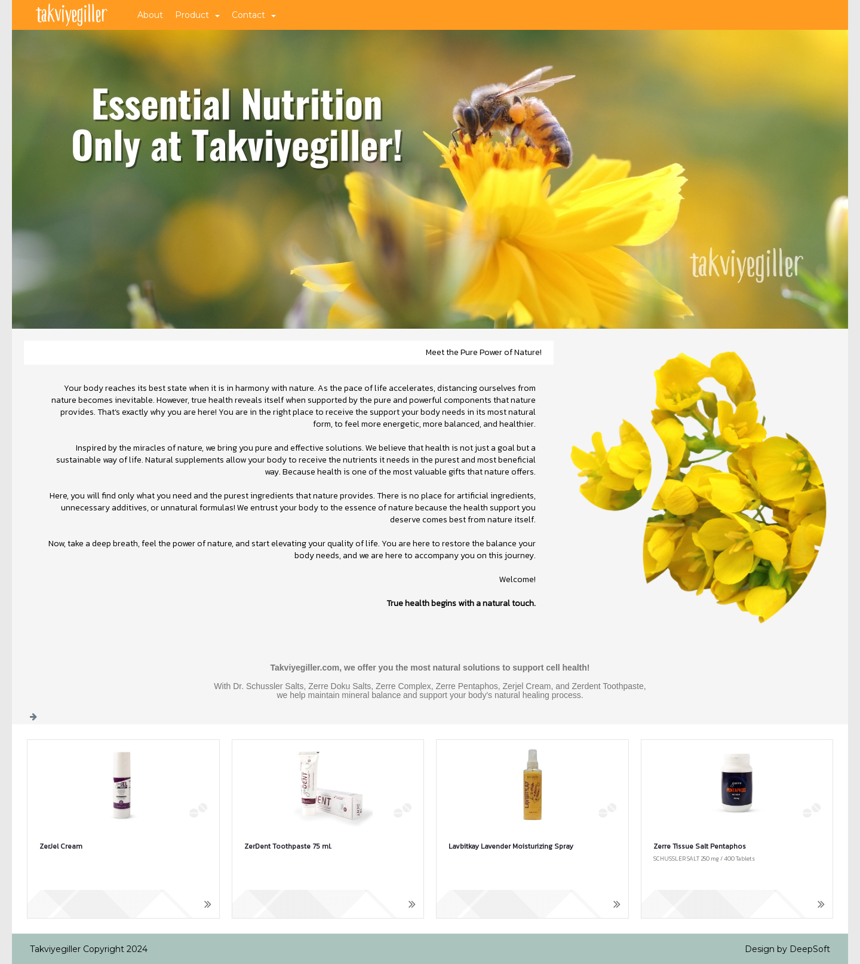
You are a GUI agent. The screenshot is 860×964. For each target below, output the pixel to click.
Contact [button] (254, 15)
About (150, 15)
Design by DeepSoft (787, 949)
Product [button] (197, 15)
